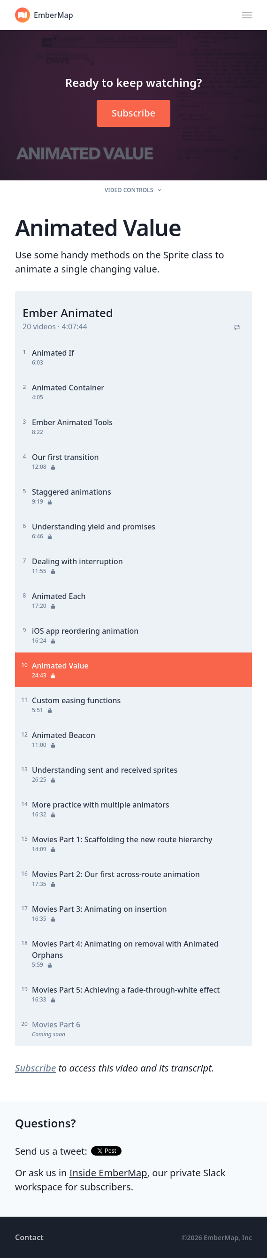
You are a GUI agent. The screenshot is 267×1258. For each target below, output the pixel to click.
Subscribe (35, 1068)
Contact (29, 1237)
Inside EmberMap (108, 1172)
